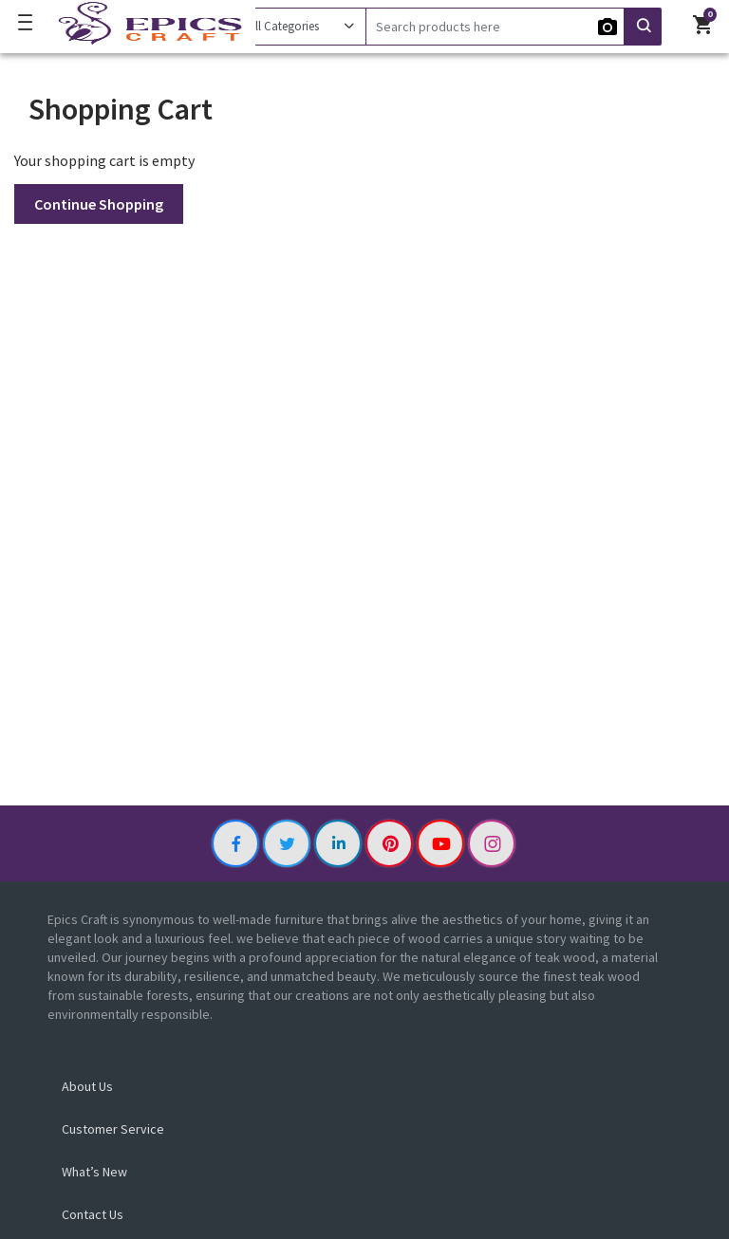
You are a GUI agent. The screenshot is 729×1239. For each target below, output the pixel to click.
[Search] (495, 27)
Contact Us (92, 1214)
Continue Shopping (98, 203)
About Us (87, 1086)
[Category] (300, 27)
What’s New (94, 1171)
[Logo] (146, 23)
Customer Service (113, 1128)
